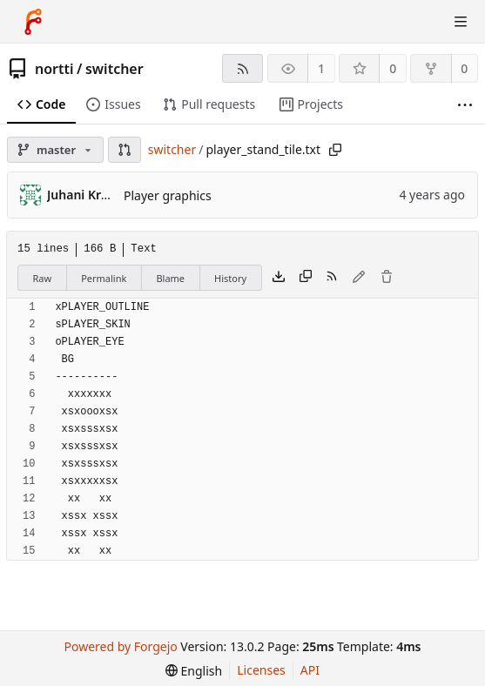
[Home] (33, 21)
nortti (54, 68)
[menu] (193, 670)
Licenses (261, 670)
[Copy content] (306, 278)
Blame (170, 278)
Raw (42, 278)
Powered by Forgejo (121, 646)
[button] (124, 150)
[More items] (465, 105)
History (230, 278)
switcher (114, 68)
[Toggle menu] (460, 21)
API (310, 670)
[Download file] (279, 278)
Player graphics (168, 195)
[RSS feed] (242, 68)
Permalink (103, 278)
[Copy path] (335, 150)
